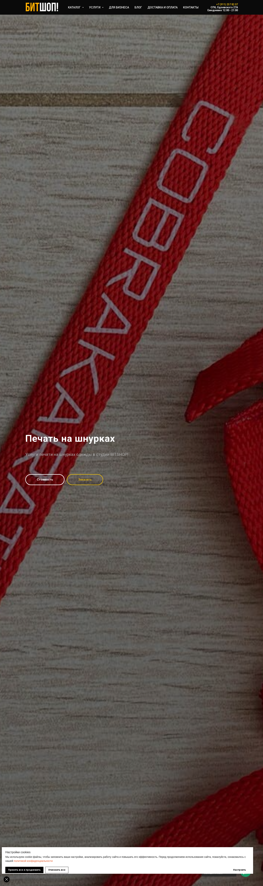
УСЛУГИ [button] (95, 7)
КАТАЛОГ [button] (74, 7)
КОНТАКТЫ (190, 7)
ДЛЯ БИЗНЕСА (119, 7)
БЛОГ (138, 7)
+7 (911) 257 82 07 (227, 4)
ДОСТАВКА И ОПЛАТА (163, 7)
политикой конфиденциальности (77, 857)
